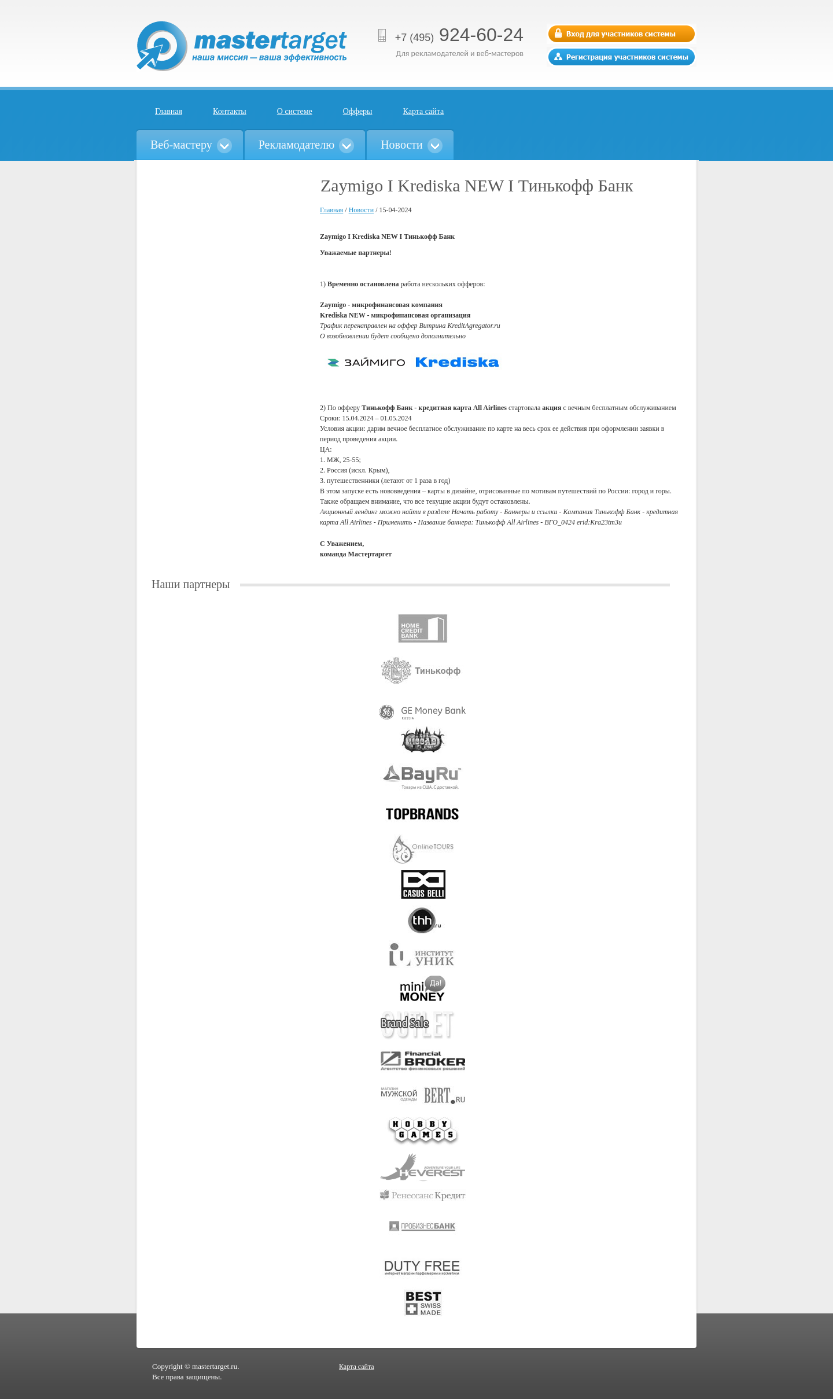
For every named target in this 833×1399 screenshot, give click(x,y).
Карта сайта (423, 111)
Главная (168, 111)
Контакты (229, 111)
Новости (361, 210)
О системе (294, 111)
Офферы (358, 111)
